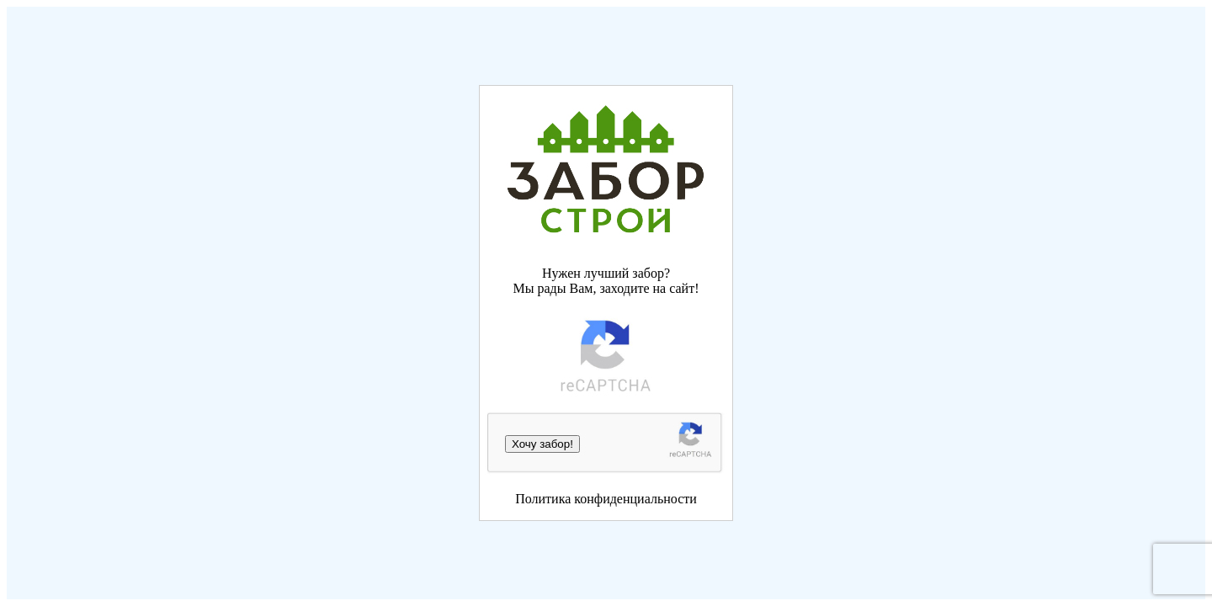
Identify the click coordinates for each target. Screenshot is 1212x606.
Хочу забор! (542, 444)
